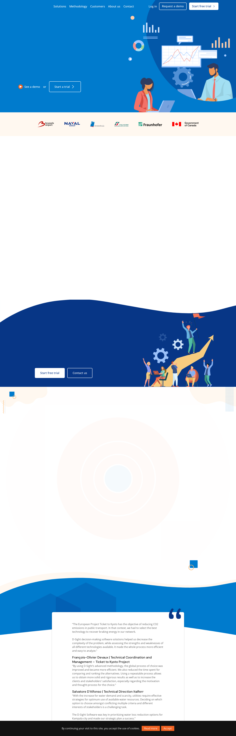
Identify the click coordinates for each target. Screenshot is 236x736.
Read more (150, 728)
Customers (97, 6)
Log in (153, 6)
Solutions (59, 6)
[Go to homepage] (33, 6)
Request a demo (173, 6)
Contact (128, 6)
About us (114, 6)
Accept (168, 728)
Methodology (78, 6)
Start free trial (204, 6)
